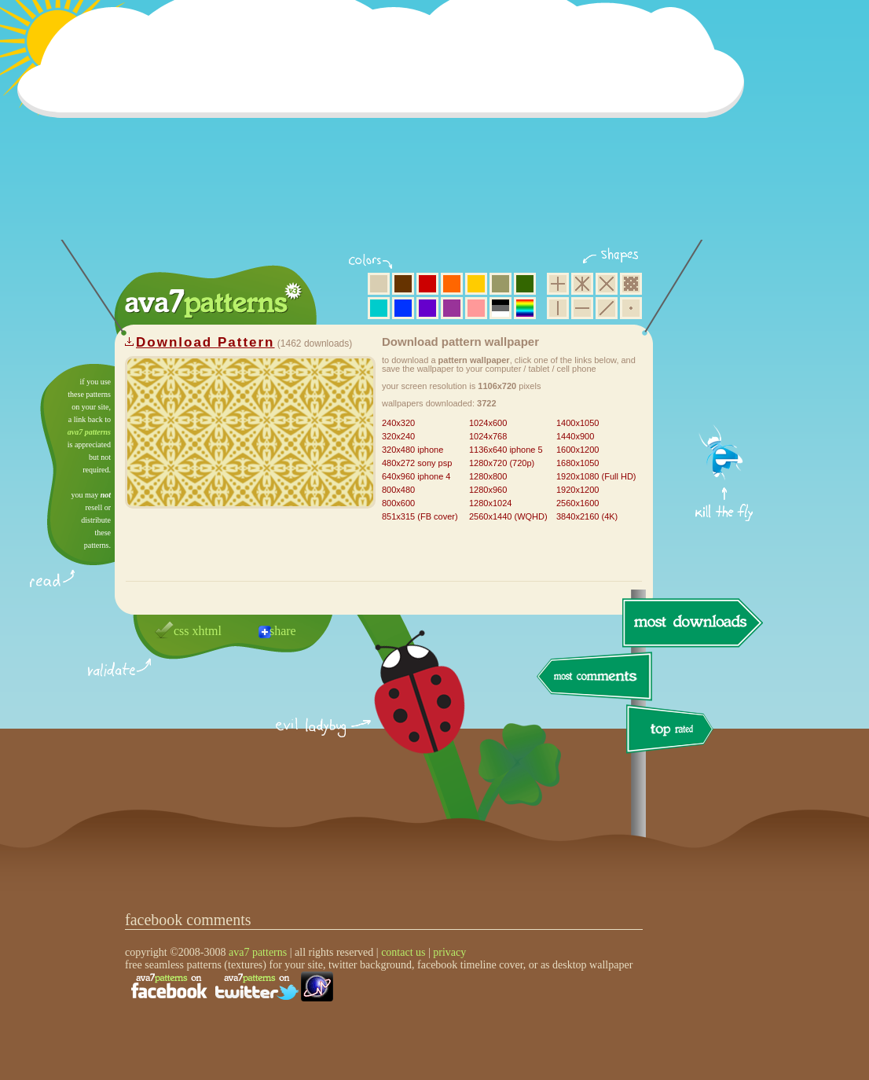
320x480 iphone (412, 449)
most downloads (691, 622)
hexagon (582, 284)
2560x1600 (577, 503)
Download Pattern (205, 342)
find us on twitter (257, 986)
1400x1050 (577, 423)
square (558, 284)
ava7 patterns (89, 432)
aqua (379, 308)
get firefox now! (725, 370)
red (427, 284)
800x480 (398, 489)
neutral (501, 308)
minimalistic (631, 308)
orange (452, 284)
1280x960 (488, 489)
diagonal (607, 308)
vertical (558, 308)
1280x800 (488, 476)
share (283, 630)
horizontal (582, 308)
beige (379, 284)
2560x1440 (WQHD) (508, 516)
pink (476, 308)
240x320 (398, 423)
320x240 (398, 436)
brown (403, 284)
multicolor (525, 308)
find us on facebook (169, 986)
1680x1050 (577, 463)
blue (403, 308)
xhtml (207, 630)
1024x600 (488, 423)
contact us (403, 952)
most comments (595, 677)
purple (452, 308)
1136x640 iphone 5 (506, 449)
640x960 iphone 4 (416, 476)
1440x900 (575, 436)
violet (427, 308)
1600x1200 (577, 449)
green (525, 284)
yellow (476, 284)
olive (501, 284)
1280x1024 (490, 503)
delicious (403, 710)
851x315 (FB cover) (420, 516)
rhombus (607, 284)
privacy (449, 952)
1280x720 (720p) (501, 463)
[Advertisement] (385, 130)
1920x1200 (577, 489)
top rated (672, 731)
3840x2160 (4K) (587, 516)
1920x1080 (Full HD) (596, 476)
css (181, 630)
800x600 (398, 503)
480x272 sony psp (417, 463)
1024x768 (488, 436)
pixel (631, 284)
